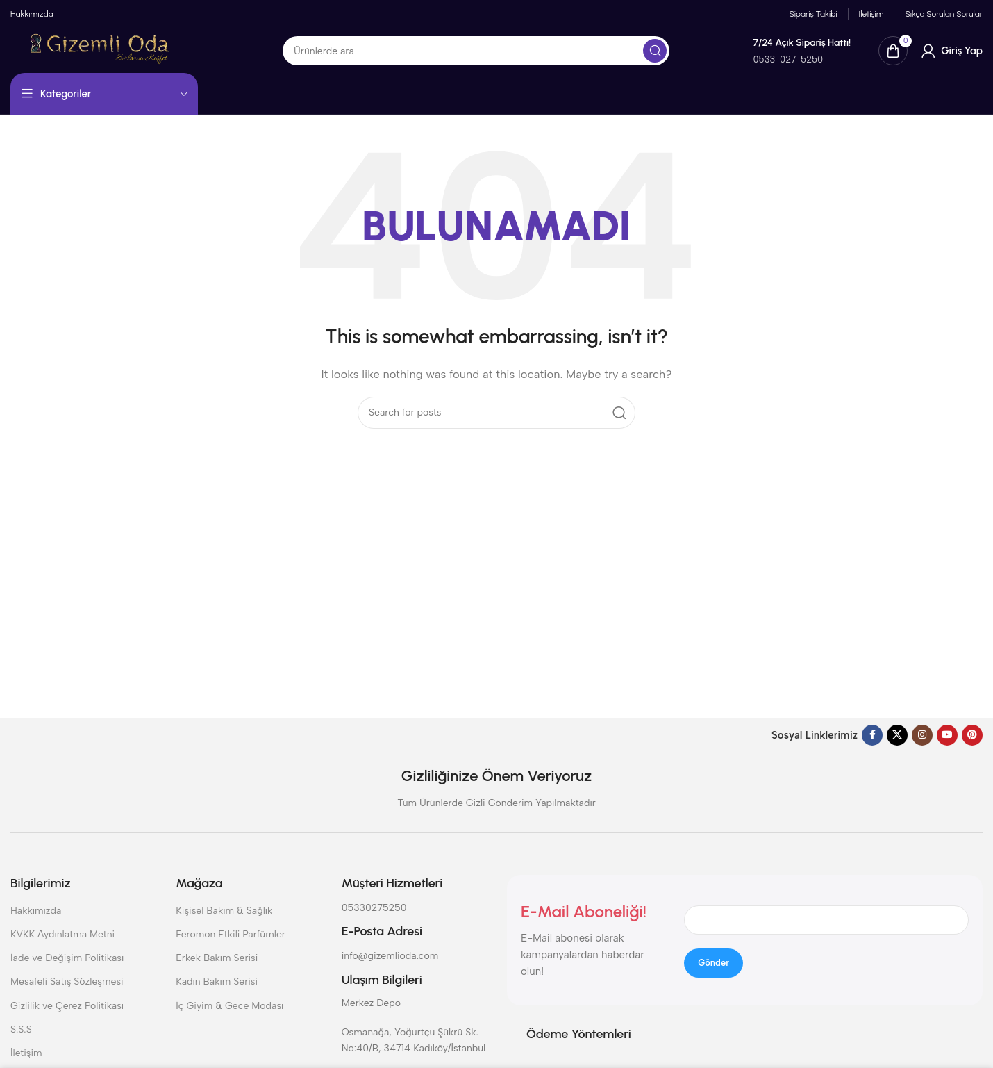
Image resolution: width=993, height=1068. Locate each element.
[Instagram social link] (922, 750)
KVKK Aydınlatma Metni (62, 949)
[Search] (529, 61)
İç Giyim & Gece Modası (229, 1020)
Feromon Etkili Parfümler (230, 949)
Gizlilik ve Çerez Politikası (67, 1020)
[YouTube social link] (947, 750)
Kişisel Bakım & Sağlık (224, 926)
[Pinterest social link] (972, 750)
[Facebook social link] (872, 750)
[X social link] (897, 750)
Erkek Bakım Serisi (217, 973)
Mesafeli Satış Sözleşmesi (67, 997)
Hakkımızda (35, 926)
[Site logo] (158, 60)
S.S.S (21, 1045)
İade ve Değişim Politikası (67, 973)
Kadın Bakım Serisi (217, 997)
